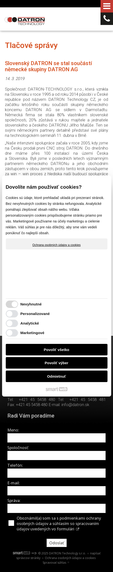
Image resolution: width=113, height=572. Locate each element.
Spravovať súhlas (54, 562)
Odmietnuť (56, 376)
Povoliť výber (56, 363)
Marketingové (32, 333)
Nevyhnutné (31, 304)
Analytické (29, 323)
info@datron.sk (75, 404)
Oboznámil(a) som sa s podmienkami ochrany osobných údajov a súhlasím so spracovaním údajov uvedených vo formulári (59, 523)
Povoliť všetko (56, 350)
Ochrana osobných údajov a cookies (56, 245)
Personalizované (35, 314)
